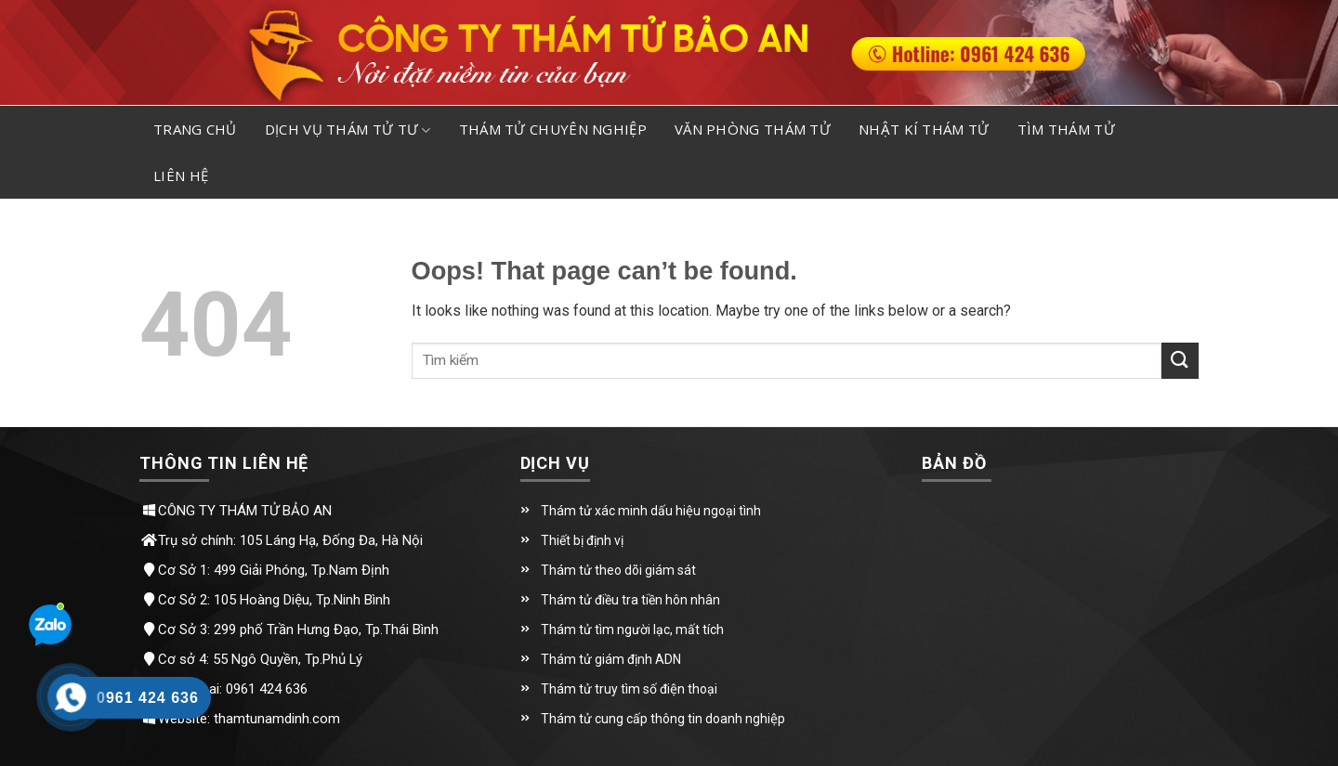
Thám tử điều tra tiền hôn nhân (630, 599)
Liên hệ (180, 175)
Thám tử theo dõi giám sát (618, 570)
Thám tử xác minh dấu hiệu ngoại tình (651, 510)
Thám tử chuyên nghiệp (553, 129)
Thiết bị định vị (582, 540)
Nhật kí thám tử (924, 129)
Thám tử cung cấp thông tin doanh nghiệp (663, 718)
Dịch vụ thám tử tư (348, 130)
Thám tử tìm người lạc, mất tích (632, 629)
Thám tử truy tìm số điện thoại (629, 689)
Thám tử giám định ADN (611, 659)
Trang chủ (195, 129)
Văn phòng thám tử (753, 129)
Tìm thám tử (1066, 129)
